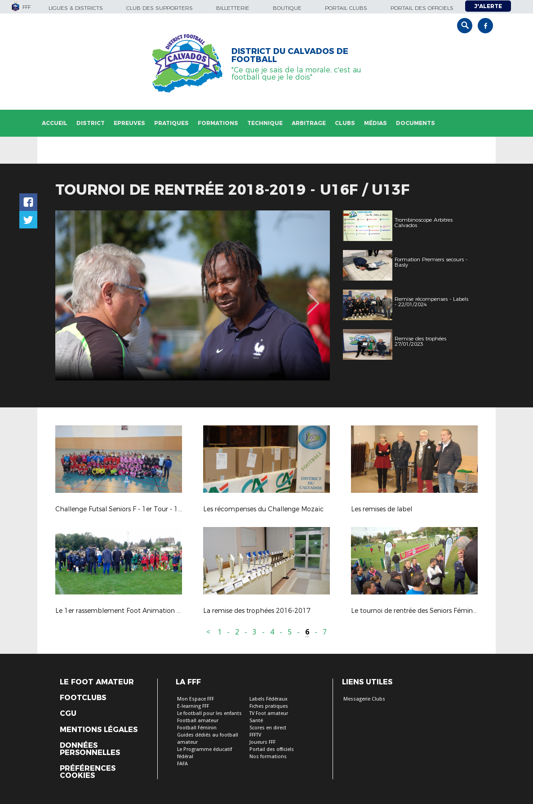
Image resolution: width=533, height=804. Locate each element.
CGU (68, 713)
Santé (256, 721)
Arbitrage (309, 123)
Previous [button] (70, 297)
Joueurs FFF (262, 742)
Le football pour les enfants (209, 713)
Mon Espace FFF (195, 699)
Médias (375, 123)
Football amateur (197, 721)
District (90, 123)
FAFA (182, 764)
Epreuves (129, 123)
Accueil (54, 123)
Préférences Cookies (87, 772)
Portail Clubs (346, 7)
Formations (218, 123)
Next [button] (313, 297)
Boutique (287, 7)
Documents (415, 123)
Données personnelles (90, 749)
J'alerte (488, 6)
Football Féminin (197, 728)
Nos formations (268, 756)
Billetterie (232, 7)
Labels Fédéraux (268, 699)
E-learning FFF (193, 706)
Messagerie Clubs (364, 699)
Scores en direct (267, 728)
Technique (265, 123)
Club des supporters (159, 7)
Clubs (345, 123)
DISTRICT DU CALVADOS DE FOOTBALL (289, 55)
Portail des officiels (422, 7)
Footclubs (83, 697)
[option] (192, 295)
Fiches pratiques (268, 706)
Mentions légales (99, 729)
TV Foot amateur (268, 713)
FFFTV (255, 735)
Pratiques (171, 123)
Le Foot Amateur (97, 682)
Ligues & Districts (76, 7)
